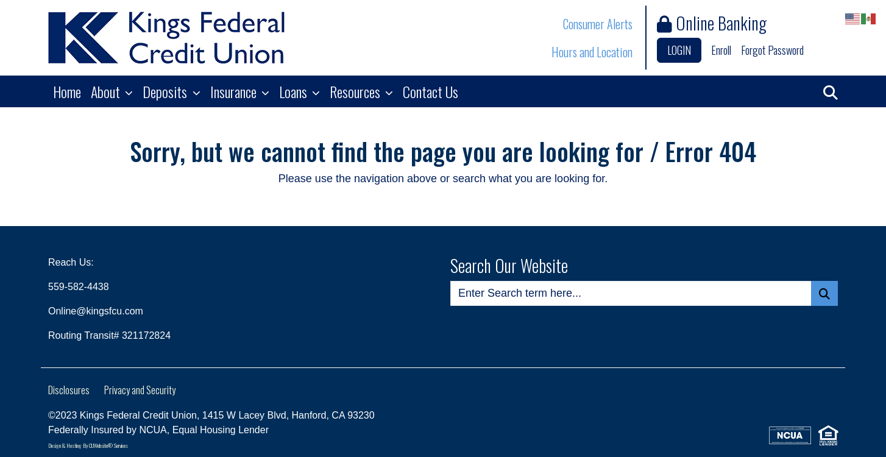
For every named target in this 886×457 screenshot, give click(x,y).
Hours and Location (592, 52)
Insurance (235, 91)
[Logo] (166, 38)
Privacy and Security (139, 390)
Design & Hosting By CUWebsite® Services (88, 445)
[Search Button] (824, 293)
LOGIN (679, 50)
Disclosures (69, 390)
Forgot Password (772, 50)
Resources (356, 91)
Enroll (721, 50)
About (107, 91)
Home (67, 91)
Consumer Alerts (598, 24)
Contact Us (430, 91)
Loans (294, 91)
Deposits (166, 91)
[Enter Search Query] (631, 293)
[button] (830, 91)
